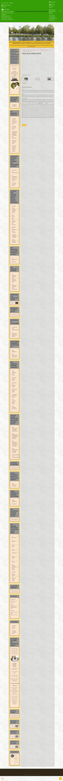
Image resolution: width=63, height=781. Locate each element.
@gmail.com (14, 690)
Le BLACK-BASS (13, 549)
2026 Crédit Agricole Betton (14, 381)
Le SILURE (13, 565)
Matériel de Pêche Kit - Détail (14, 142)
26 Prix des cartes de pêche (14, 184)
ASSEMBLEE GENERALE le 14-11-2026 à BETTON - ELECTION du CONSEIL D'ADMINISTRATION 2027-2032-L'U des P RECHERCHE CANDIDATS (7, 14)
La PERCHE (13, 553)
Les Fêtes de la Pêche (44, 49)
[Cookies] (2, 778)
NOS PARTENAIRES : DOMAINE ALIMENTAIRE (15, 431)
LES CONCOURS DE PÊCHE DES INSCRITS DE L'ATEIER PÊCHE (14, 279)
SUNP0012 (24, 83)
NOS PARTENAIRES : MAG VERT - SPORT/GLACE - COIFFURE (15, 446)
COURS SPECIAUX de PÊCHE (14, 242)
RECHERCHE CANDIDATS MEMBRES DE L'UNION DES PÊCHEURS (14, 134)
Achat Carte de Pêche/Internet (15, 171)
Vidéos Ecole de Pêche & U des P (32, 49)
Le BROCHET (14, 540)
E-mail (23, 93)
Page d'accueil (5, 3)
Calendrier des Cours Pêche (14, 127)
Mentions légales (27, 779)
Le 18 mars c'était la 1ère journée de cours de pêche (14, 121)
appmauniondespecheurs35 (16, 688)
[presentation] (31, 121)
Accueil (23, 49)
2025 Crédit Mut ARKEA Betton (14, 398)
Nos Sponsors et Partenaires (14, 488)
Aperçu (46, 103)
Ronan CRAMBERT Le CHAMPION (14, 505)
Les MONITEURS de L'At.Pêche (14, 261)
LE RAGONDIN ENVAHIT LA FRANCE (14, 336)
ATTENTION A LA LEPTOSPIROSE (15, 330)
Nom (23, 89)
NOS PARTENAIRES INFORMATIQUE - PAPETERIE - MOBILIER (15, 438)
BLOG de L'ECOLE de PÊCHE (52, 6)
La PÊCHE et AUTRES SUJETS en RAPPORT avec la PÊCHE (14, 581)
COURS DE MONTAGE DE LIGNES (14, 237)
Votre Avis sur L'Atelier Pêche (14, 637)
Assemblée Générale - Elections (14, 670)
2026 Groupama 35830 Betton (14, 375)
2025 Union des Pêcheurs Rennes (14, 386)
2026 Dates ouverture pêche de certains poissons (14, 148)
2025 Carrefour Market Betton (14, 403)
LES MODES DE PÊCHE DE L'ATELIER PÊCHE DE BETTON (14, 220)
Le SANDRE (13, 544)
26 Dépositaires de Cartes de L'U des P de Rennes (14, 178)
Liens (11, 3)
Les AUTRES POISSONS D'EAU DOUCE (14, 571)
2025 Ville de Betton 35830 (14, 392)
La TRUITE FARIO (13, 561)
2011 (50, 49)
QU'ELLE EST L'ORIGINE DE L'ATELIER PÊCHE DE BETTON (53, 18)
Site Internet (24, 98)
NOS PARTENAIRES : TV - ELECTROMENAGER (16, 459)
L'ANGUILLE (14, 556)
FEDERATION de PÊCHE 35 (6, 6)
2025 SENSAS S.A (14, 353)
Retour (37, 78)
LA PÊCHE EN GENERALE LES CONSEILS (14, 231)
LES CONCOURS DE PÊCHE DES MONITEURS (14, 289)
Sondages (52, 2)
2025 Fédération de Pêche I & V (14, 410)
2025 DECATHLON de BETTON (14, 358)
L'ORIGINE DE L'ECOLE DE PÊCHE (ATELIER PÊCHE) (14, 209)
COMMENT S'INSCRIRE (14, 105)
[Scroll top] (60, 778)
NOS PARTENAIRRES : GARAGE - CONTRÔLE (15, 453)
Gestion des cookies (35, 779)
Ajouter (24, 125)
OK (17, 305)
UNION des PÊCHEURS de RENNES (52, 11)
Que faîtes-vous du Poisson (14, 632)
